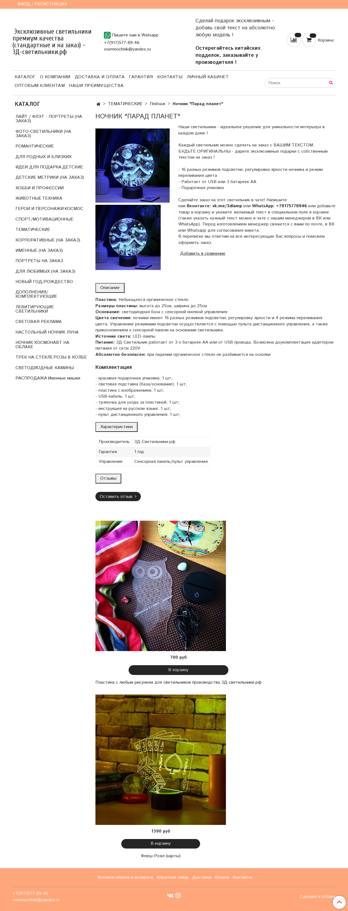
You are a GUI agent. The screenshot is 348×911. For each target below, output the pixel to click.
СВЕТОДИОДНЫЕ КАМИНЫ (44, 368)
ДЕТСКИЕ (72, 167)
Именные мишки (64, 378)
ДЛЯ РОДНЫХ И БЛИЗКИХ (43, 157)
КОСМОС (73, 209)
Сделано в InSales (317, 897)
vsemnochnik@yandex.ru (127, 49)
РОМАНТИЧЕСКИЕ (34, 146)
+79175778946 (291, 206)
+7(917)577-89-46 (121, 43)
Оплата (222, 877)
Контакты (169, 77)
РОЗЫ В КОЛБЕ (70, 357)
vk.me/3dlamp (227, 206)
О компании (55, 77)
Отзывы (108, 478)
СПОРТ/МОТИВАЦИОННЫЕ (44, 219)
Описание (110, 288)
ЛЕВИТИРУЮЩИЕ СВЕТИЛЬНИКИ (34, 309)
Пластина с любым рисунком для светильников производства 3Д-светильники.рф (178, 682)
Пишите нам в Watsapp (131, 35)
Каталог (25, 77)
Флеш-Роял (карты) (161, 856)
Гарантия (141, 77)
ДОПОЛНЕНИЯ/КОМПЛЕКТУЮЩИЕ (36, 294)
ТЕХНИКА (52, 198)
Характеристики (116, 427)
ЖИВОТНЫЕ (28, 198)
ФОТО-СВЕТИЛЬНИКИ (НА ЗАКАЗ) (43, 133)
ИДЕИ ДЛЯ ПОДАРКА (38, 167)
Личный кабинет (208, 77)
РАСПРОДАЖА (31, 378)
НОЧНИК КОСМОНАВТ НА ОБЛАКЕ (42, 345)
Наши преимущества (96, 86)
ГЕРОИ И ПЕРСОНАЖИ (39, 209)
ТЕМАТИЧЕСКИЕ (125, 104)
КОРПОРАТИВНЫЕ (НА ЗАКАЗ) (47, 240)
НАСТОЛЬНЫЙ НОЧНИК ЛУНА (47, 332)
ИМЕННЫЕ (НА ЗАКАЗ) (39, 250)
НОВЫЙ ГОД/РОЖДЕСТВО (44, 282)
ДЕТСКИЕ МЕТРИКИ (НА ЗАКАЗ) (49, 177)
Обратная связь (173, 877)
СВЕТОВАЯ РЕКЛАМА (38, 322)
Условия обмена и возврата (125, 877)
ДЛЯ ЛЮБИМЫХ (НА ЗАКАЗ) (45, 271)
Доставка (201, 877)
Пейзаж (157, 104)
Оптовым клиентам (40, 86)
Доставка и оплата (100, 77)
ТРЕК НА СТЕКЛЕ (34, 357)
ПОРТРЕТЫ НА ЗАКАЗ (39, 261)
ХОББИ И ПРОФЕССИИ (39, 188)
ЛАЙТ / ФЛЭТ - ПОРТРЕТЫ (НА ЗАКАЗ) (48, 119)
